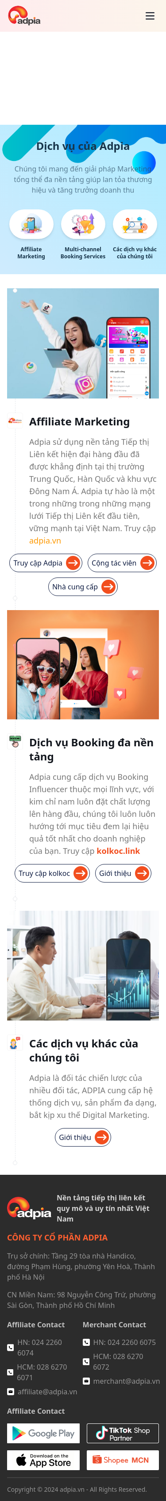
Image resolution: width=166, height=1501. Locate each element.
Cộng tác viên (123, 563)
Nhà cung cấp (84, 587)
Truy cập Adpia (46, 563)
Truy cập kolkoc (53, 873)
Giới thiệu (124, 873)
